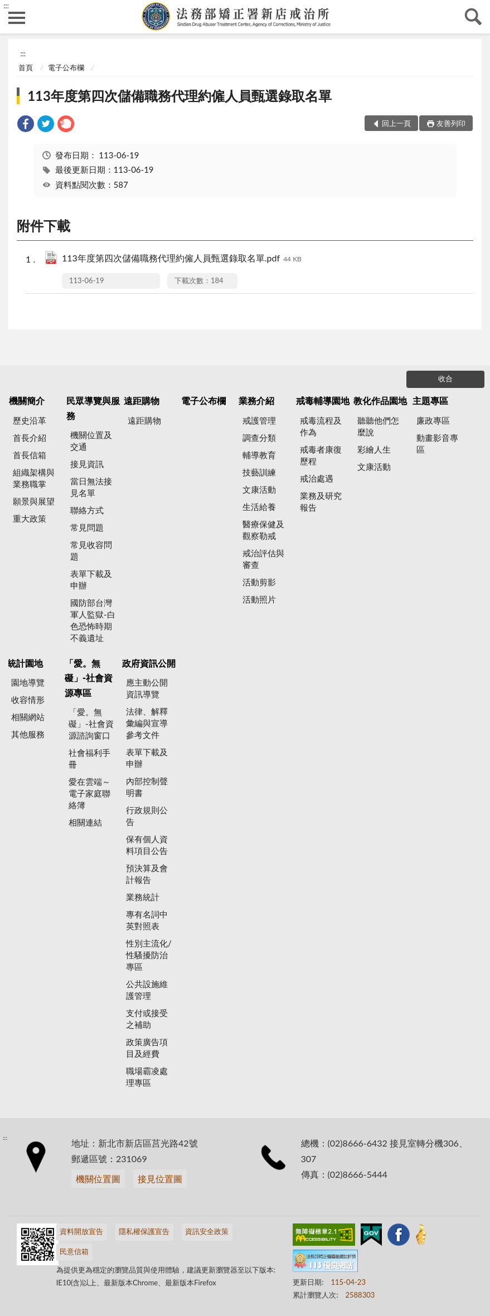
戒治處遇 (316, 478)
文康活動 (259, 489)
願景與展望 (34, 501)
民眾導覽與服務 (93, 407)
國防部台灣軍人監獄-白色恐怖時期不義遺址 (92, 620)
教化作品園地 (380, 400)
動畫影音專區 (437, 443)
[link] (25, 125)
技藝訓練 (259, 472)
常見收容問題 (91, 550)
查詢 (473, 16)
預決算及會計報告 (147, 874)
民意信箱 (74, 1251)
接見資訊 (87, 464)
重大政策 (29, 518)
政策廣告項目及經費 (147, 1047)
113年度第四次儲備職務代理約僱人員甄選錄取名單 (179, 96)
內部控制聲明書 (147, 787)
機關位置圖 (98, 1178)
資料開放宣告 (81, 1231)
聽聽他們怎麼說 (378, 426)
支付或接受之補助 (147, 1019)
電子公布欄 (66, 67)
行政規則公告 (147, 816)
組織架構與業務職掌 (34, 478)
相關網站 (28, 717)
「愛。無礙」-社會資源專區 (89, 678)
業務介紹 (256, 400)
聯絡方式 (87, 510)
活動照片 (259, 599)
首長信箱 (29, 455)
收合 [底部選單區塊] (445, 378)
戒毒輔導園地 (323, 400)
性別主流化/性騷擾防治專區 (149, 955)
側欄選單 (16, 18)
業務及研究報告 (321, 501)
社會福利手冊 (89, 758)
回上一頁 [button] (396, 123)
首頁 (25, 67)
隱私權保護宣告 (144, 1231)
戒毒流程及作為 (321, 426)
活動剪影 (259, 582)
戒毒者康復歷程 (321, 455)
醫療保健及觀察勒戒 (263, 530)
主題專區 (430, 400)
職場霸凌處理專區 (147, 1076)
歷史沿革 (29, 420)
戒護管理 (259, 420)
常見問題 (87, 527)
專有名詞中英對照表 (147, 920)
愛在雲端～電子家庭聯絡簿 (89, 793)
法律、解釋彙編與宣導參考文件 (147, 723)
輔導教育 (259, 455)
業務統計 (142, 897)
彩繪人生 (374, 449)
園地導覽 (28, 682)
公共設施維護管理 (147, 990)
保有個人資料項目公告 (147, 845)
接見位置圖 (160, 1178)
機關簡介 (27, 400)
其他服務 (28, 734)
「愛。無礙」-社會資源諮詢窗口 (91, 723)
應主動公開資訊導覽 (147, 688)
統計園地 (25, 663)
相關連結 (85, 822)
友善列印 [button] (450, 123)
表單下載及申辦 (91, 579)
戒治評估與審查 (263, 559)
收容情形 (28, 700)
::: (6, 5)
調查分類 (259, 438)
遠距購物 (141, 400)
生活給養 (259, 507)
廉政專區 (433, 420)
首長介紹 (29, 438)
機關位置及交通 (91, 440)
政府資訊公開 (149, 663)
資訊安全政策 (207, 1231)
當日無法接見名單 (91, 487)
